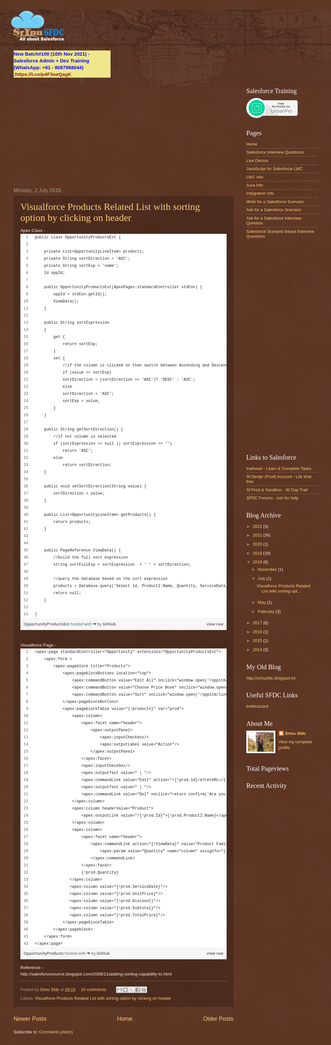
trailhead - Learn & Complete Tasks (278, 468)
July (262, 578)
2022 (258, 526)
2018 (258, 562)
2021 (258, 535)
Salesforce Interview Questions (275, 152)
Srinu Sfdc (295, 733)
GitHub (109, 624)
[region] (123, 426)
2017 (258, 622)
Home (125, 1019)
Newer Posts (30, 1019)
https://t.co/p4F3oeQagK (43, 74)
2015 (258, 640)
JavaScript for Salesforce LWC (274, 168)
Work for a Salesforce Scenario (275, 201)
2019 (258, 553)
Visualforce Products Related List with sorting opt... (283, 588)
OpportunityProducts (44, 953)
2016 (258, 631)
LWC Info (254, 177)
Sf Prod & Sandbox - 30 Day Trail (277, 489)
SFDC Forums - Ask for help (272, 497)
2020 (258, 544)
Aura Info (254, 185)
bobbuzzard (257, 706)
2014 (258, 649)
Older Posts (218, 1019)
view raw (215, 624)
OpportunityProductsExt (47, 624)
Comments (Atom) (56, 1031)
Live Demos (257, 160)
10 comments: (94, 989)
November (268, 569)
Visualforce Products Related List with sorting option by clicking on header (110, 212)
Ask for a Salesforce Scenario (273, 209)
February (266, 611)
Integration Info (260, 193)
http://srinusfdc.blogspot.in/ (271, 678)
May (262, 602)
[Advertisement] (123, 132)
